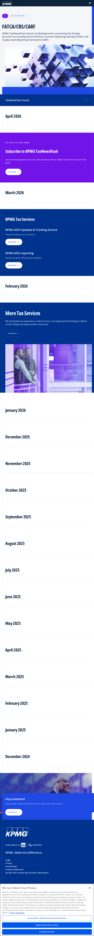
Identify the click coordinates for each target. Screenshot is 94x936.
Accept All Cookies (46, 932)
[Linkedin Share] (23, 845)
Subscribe (35, 845)
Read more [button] (13, 333)
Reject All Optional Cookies (47, 925)
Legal (7, 860)
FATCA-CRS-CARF (19, 16)
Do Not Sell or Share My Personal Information (27, 872)
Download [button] (13, 242)
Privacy (8, 863)
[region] (47, 910)
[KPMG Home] (7, 3)
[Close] (90, 888)
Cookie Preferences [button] (14, 869)
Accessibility (11, 866)
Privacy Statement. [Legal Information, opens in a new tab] (17, 913)
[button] (90, 3)
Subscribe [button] (12, 172)
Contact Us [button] (12, 812)
